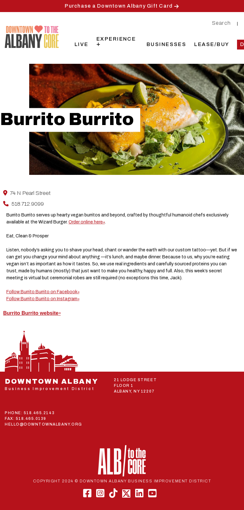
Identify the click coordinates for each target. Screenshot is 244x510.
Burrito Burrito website (30, 313)
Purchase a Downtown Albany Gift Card (119, 6)
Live (82, 44)
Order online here (86, 222)
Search (221, 23)
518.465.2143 (39, 413)
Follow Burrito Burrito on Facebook (41, 291)
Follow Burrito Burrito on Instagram (41, 298)
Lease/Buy (211, 44)
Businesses (167, 44)
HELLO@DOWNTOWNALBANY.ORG (43, 424)
